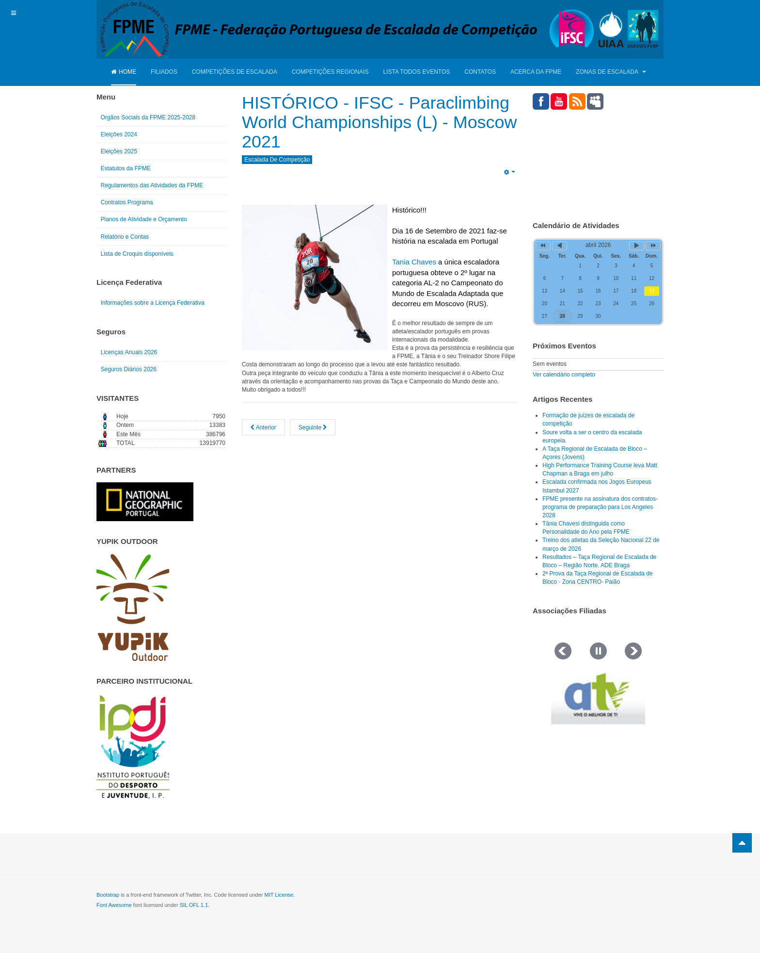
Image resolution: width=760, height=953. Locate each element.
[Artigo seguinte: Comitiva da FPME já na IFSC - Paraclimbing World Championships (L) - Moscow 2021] (313, 426)
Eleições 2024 (119, 134)
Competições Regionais (330, 71)
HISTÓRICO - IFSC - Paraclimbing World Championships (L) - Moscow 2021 (380, 122)
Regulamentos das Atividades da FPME (152, 185)
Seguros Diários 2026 (129, 369)
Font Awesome (114, 905)
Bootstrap (107, 895)
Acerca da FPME (535, 71)
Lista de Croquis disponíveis (137, 253)
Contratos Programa (127, 202)
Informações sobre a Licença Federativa (153, 302)
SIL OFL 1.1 (194, 905)
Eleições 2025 (119, 151)
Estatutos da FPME (126, 168)
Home (123, 71)
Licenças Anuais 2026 (129, 352)
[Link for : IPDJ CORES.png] (132, 746)
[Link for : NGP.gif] (144, 501)
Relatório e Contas (125, 236)
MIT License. (279, 895)
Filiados (164, 71)
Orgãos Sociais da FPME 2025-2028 (148, 117)
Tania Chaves (414, 261)
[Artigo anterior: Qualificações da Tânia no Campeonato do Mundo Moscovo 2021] (263, 426)
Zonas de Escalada (611, 71)
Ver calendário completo (564, 374)
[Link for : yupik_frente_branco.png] (132, 607)
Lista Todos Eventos (416, 71)
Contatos (480, 71)
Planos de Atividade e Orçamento (144, 219)
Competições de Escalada (234, 71)
